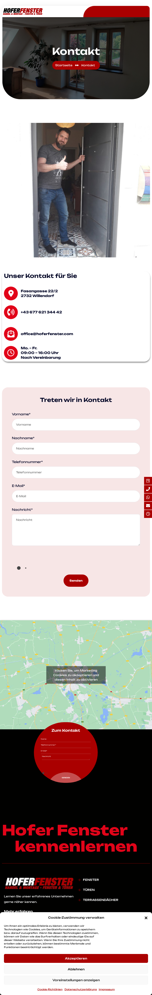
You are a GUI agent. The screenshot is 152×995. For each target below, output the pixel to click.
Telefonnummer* (27, 462)
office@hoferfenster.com (47, 334)
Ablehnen (76, 969)
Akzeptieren (76, 958)
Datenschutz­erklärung (81, 989)
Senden (76, 580)
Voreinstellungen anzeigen (76, 980)
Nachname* (23, 438)
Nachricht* (22, 510)
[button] (146, 918)
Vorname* (21, 414)
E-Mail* (18, 486)
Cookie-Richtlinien (50, 989)
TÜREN (89, 889)
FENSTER (91, 879)
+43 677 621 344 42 (41, 312)
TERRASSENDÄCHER (100, 900)
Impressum (107, 989)
